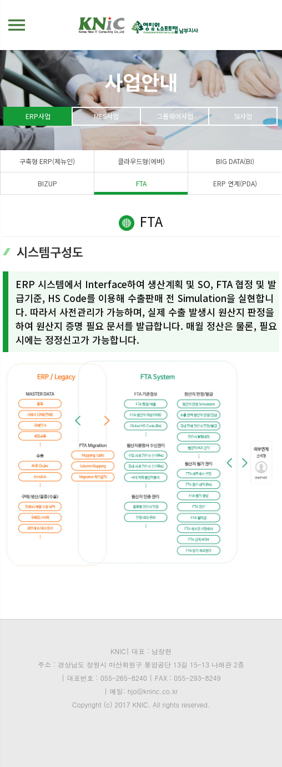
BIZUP (47, 183)
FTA (141, 183)
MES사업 (106, 116)
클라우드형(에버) (141, 161)
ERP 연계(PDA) (235, 183)
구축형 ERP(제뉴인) (47, 161)
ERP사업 (38, 116)
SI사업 (243, 116)
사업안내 (141, 81)
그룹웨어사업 (175, 116)
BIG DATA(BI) (235, 161)
